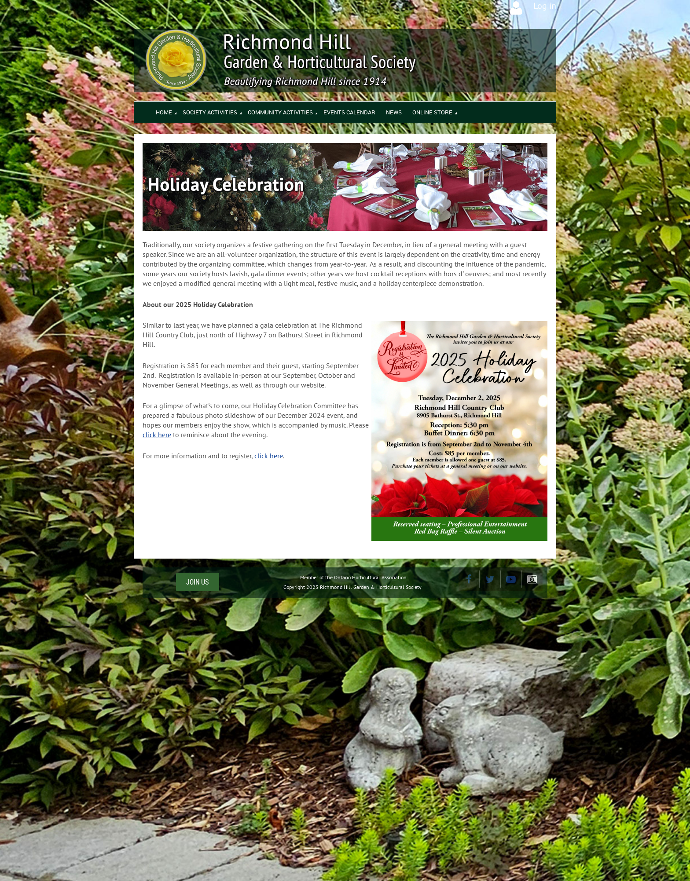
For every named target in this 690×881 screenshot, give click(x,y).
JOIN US (197, 582)
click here (157, 434)
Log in (544, 5)
